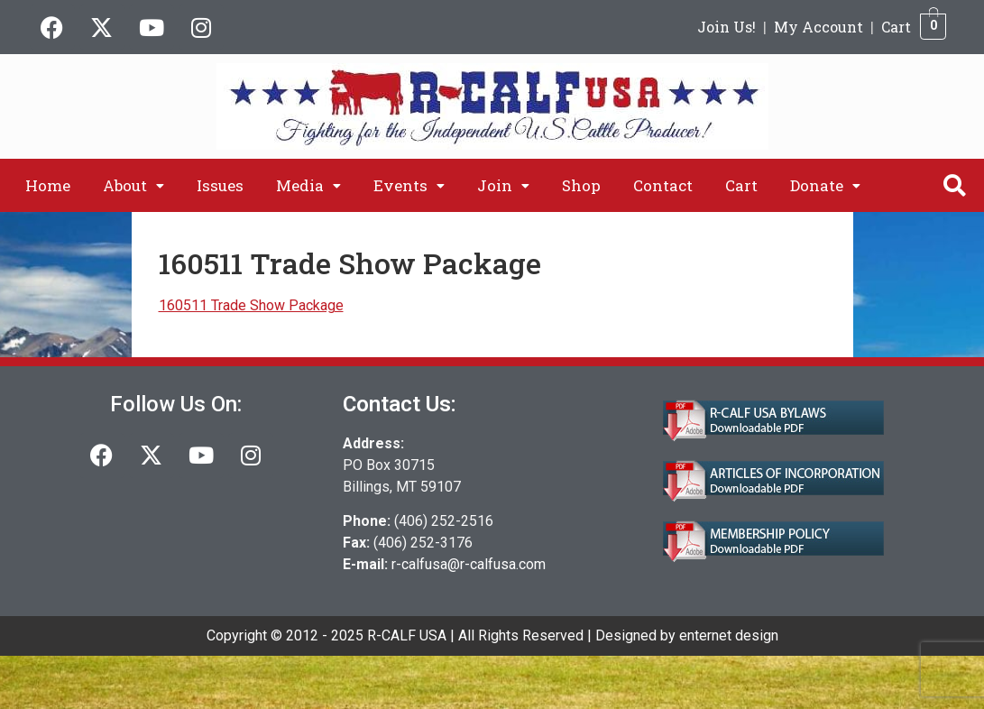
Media (308, 185)
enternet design (728, 635)
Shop (581, 185)
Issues (220, 185)
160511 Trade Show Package (251, 305)
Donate (825, 185)
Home (47, 185)
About (133, 185)
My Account (818, 26)
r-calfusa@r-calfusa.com (468, 564)
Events (409, 185)
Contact (663, 185)
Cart (896, 26)
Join (503, 185)
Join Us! (726, 26)
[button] (133, 185)
